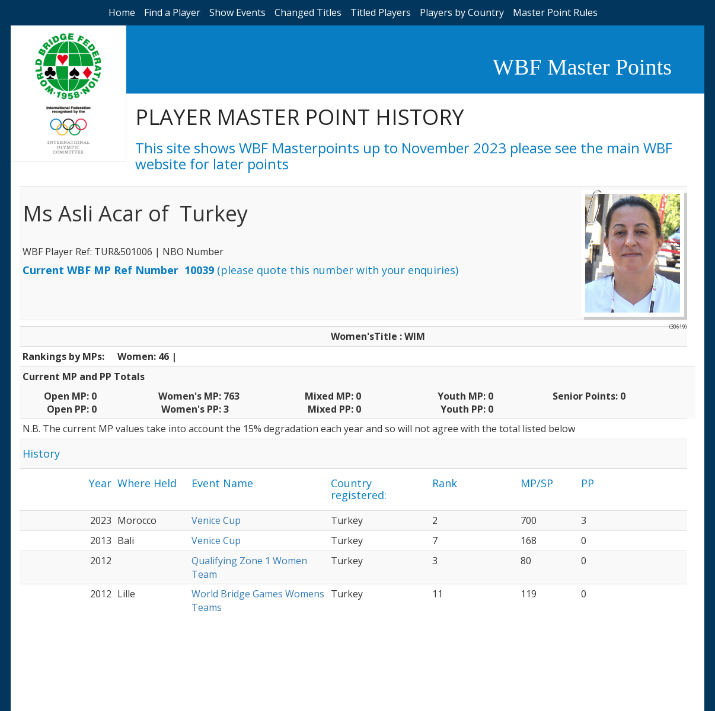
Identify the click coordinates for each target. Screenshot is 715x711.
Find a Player (172, 12)
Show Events (237, 12)
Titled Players (380, 12)
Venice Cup (216, 520)
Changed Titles (307, 12)
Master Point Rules (555, 12)
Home (121, 12)
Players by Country (462, 12)
